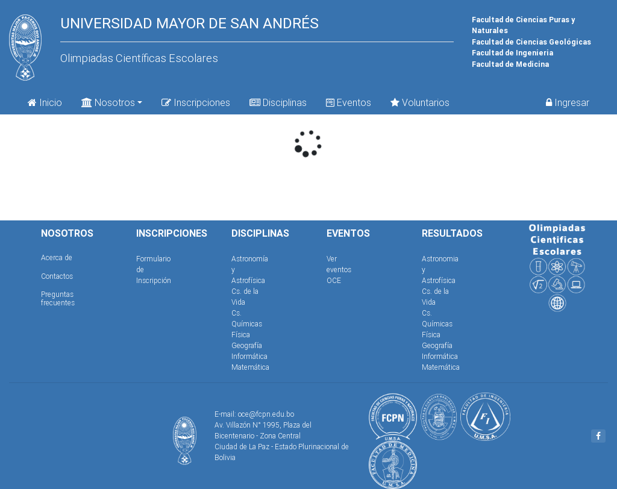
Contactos (57, 276)
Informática (249, 356)
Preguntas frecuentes (58, 298)
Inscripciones (195, 102)
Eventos (348, 102)
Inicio (45, 102)
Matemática (250, 367)
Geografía (246, 345)
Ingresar (567, 102)
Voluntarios (419, 102)
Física (240, 334)
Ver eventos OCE (339, 269)
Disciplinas (278, 102)
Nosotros (108, 101)
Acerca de (56, 257)
